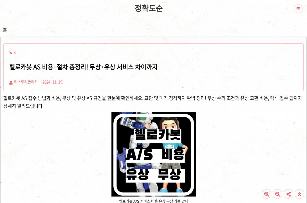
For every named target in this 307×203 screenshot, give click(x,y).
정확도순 (148, 8)
